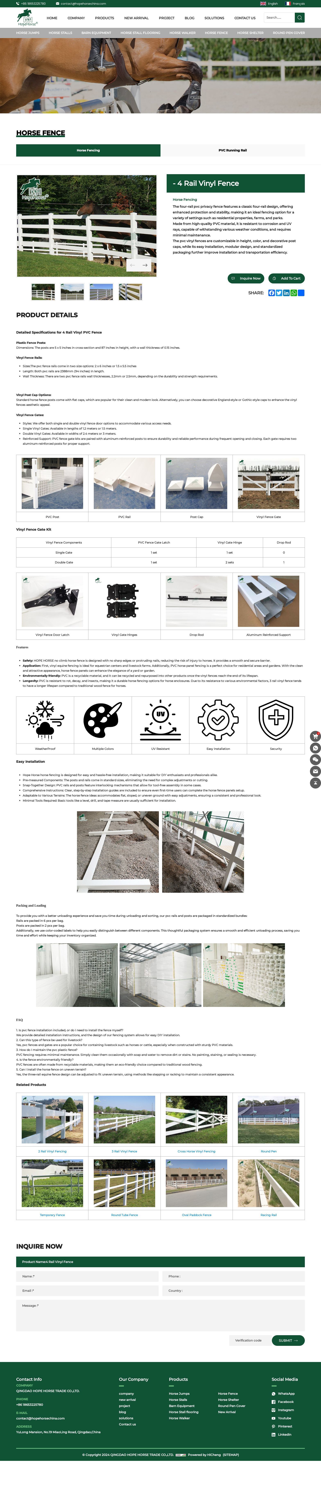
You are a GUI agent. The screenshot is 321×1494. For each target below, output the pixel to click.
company (76, 17)
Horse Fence (216, 33)
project (166, 17)
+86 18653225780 (33, 4)
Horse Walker (183, 33)
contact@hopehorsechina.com (83, 4)
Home (52, 17)
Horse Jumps (27, 33)
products (104, 17)
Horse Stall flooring (140, 33)
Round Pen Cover (289, 33)
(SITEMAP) (231, 1487)
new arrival (136, 17)
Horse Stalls (60, 33)
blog (189, 17)
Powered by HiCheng (204, 1487)
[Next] (142, 262)
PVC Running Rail (233, 150)
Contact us (244, 17)
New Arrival (227, 1445)
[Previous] (123, 262)
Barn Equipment (96, 33)
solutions (214, 17)
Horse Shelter (250, 33)
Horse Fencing (88, 150)
